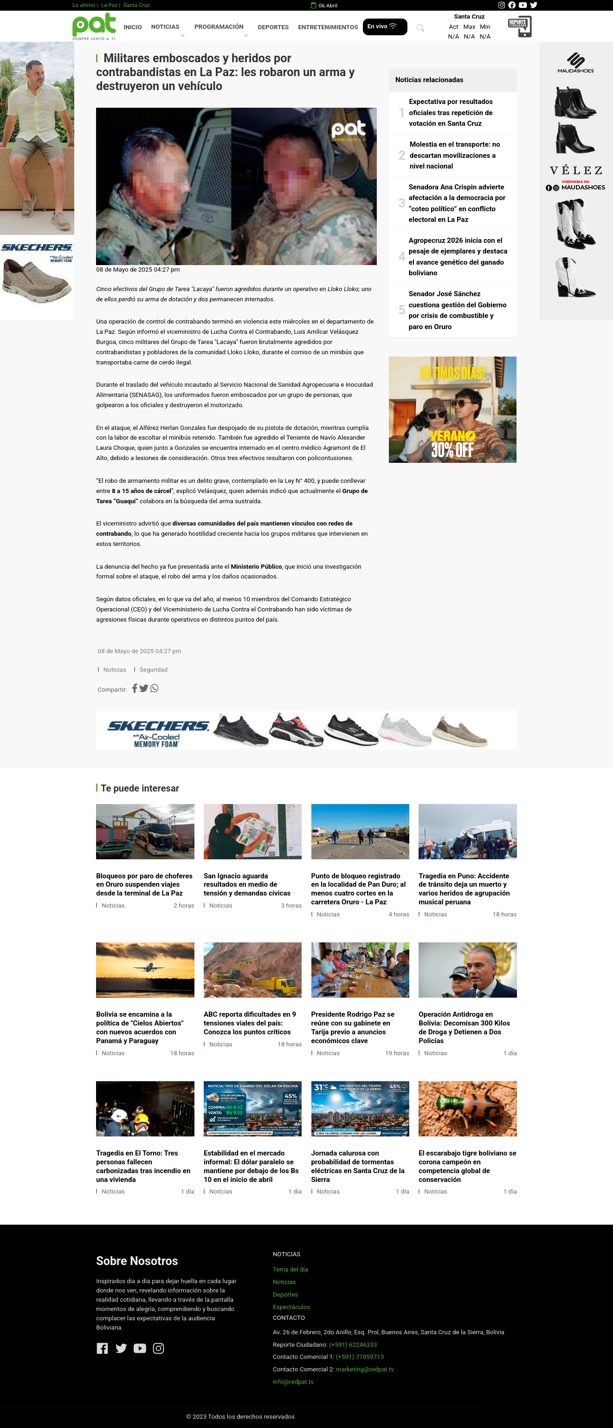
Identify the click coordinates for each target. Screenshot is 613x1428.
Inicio (132, 27)
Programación (219, 26)
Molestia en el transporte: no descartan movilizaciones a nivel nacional (455, 155)
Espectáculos (291, 1307)
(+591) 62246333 (353, 1344)
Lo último (83, 5)
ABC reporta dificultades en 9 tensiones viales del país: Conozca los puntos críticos (250, 1023)
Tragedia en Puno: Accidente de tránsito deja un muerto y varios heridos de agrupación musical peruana (464, 889)
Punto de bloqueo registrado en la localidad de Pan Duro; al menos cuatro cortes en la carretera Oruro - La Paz (358, 889)
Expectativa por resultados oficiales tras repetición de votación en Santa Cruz (451, 112)
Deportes (273, 27)
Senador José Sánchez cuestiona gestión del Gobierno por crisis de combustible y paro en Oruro (458, 310)
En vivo (382, 26)
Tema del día (290, 1269)
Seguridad (154, 669)
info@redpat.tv (293, 1381)
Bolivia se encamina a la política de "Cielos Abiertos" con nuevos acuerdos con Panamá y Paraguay (139, 1027)
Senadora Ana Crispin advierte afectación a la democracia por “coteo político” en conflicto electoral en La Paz (457, 203)
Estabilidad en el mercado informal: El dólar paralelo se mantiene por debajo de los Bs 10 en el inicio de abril (251, 1166)
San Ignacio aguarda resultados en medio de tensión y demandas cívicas (247, 885)
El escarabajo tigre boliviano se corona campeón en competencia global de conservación (467, 1166)
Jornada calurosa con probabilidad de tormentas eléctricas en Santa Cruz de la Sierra (358, 1166)
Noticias (165, 26)
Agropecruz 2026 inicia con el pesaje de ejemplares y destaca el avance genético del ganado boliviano (458, 257)
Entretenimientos (328, 27)
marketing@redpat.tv (365, 1369)
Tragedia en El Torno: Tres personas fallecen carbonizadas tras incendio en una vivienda (143, 1166)
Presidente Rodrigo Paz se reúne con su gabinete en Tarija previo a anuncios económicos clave (352, 1027)
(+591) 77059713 (360, 1356)
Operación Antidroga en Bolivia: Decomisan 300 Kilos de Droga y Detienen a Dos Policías (464, 1027)
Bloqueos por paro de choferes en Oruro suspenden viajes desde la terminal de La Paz (144, 885)
